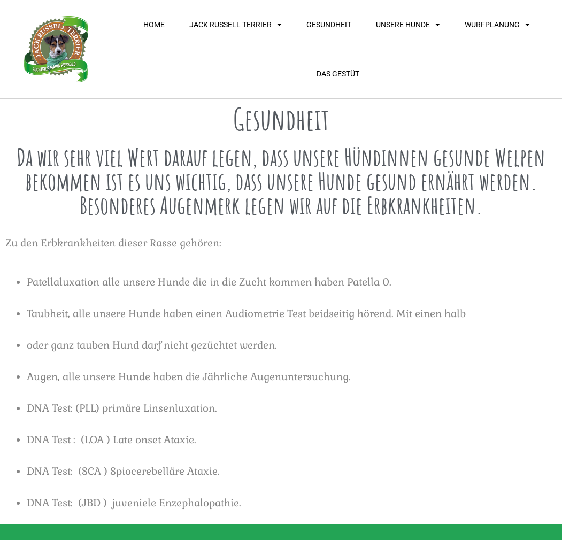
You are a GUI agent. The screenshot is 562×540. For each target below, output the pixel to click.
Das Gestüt (338, 74)
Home (154, 24)
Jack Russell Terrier (235, 25)
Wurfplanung (497, 25)
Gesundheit (328, 24)
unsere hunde (408, 25)
